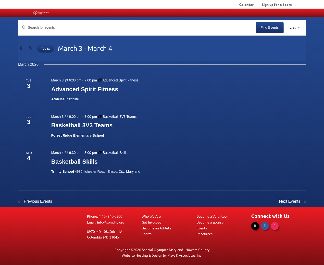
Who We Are (151, 216)
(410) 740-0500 (110, 216)
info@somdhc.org (110, 222)
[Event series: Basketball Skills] (112, 153)
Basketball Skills (74, 161)
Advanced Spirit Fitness (84, 89)
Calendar (246, 5)
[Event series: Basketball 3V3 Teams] (117, 117)
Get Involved (151, 222)
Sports (146, 233)
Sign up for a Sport (277, 5)
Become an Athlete (157, 228)
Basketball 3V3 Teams (81, 125)
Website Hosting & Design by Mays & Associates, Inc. (162, 255)
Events (202, 228)
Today (45, 48)
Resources (204, 233)
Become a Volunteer (212, 216)
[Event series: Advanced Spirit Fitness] (118, 80)
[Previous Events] (21, 48)
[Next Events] (30, 48)
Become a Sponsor (211, 222)
